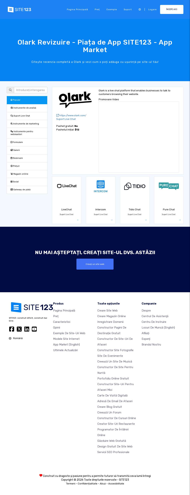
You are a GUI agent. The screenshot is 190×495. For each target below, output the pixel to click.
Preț (97, 9)
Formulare (17, 142)
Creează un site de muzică (114, 361)
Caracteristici (61, 322)
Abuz (103, 483)
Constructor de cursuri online (116, 418)
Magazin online (19, 174)
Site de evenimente (110, 356)
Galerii (15, 150)
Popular (15, 100)
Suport (128, 9)
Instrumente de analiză (23, 108)
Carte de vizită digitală (112, 395)
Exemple (112, 9)
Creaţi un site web (95, 264)
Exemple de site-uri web (69, 333)
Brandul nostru (151, 344)
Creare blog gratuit (109, 407)
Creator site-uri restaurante (116, 424)
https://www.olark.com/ (71, 115)
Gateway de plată (21, 189)
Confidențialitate (87, 483)
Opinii (56, 327)
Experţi (146, 339)
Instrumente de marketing (25, 124)
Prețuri (15, 166)
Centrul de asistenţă (155, 316)
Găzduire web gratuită (111, 441)
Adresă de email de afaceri (115, 401)
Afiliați (145, 333)
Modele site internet (66, 339)
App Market (66, 344)
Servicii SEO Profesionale (113, 452)
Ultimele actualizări (65, 350)
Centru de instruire (154, 322)
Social (15, 181)
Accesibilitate (116, 483)
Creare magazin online (111, 316)
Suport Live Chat (20, 116)
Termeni (70, 483)
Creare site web (107, 310)
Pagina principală (77, 9)
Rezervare (17, 158)
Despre (146, 310)
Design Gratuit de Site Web (115, 446)
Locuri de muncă (158, 327)
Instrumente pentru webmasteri (22, 133)
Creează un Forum (109, 412)
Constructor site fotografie (115, 350)
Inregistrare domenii (110, 322)
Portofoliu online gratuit (113, 378)
